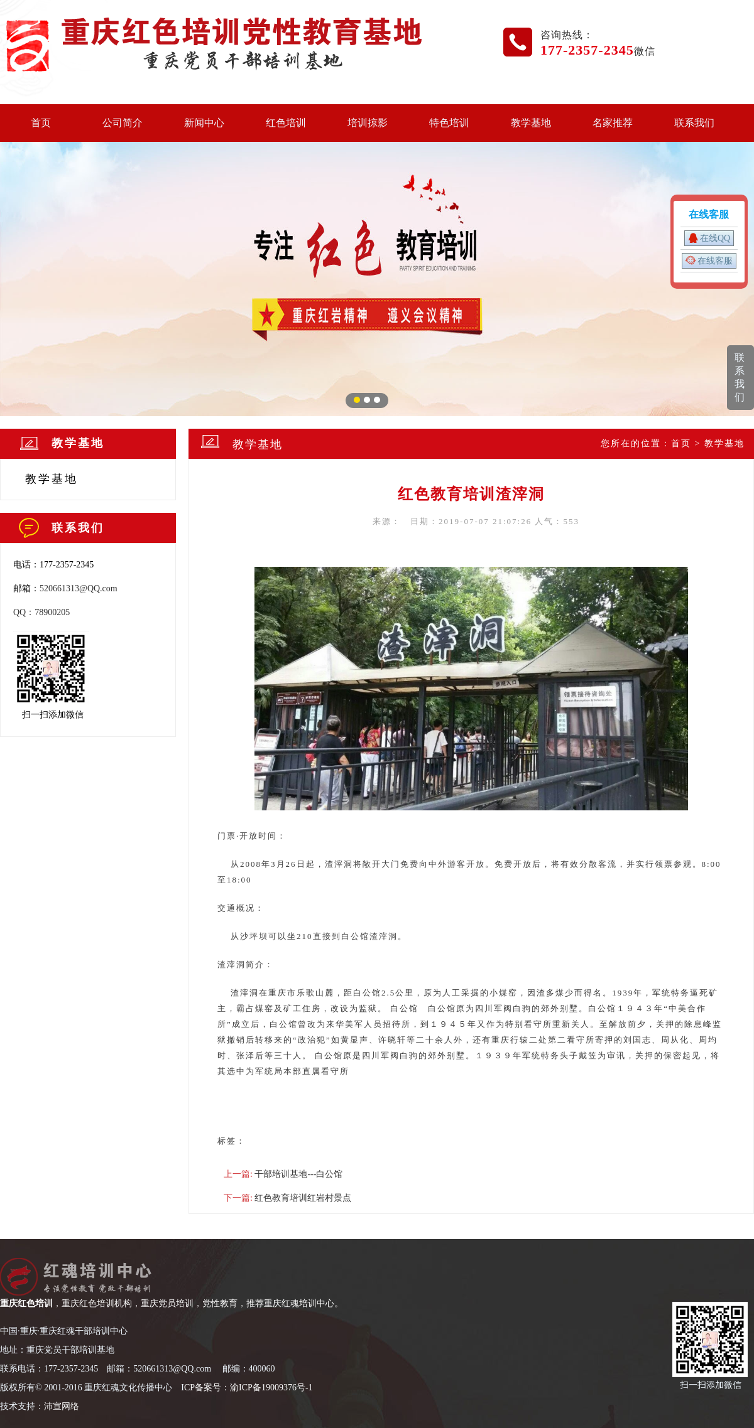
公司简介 (122, 122)
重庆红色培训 (26, 1303)
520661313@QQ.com (78, 588)
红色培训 (286, 122)
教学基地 (531, 122)
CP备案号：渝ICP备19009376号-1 (248, 1387)
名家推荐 (613, 122)
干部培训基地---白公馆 (298, 1174)
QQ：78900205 (41, 612)
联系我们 (694, 122)
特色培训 (449, 122)
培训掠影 (367, 122)
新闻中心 (204, 122)
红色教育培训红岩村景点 (302, 1198)
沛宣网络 (61, 1406)
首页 (41, 122)
